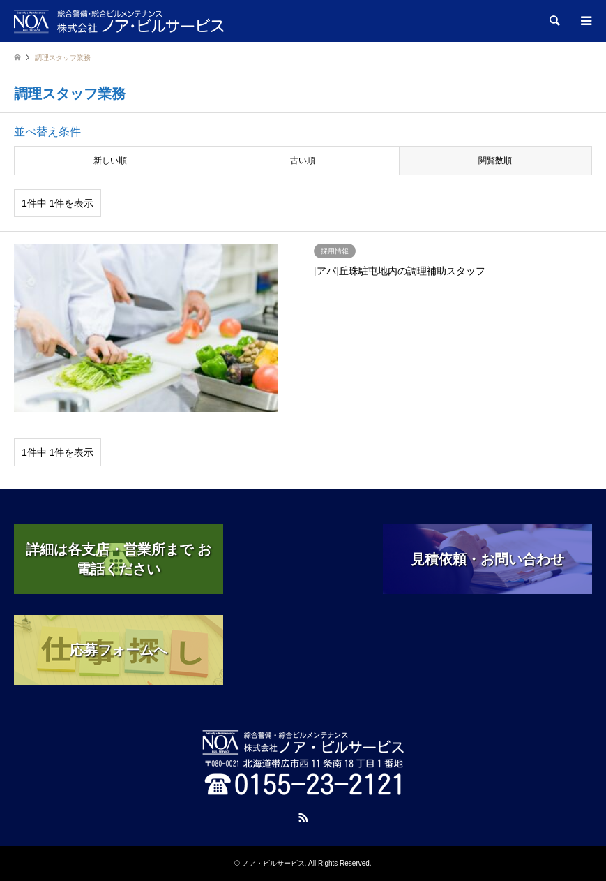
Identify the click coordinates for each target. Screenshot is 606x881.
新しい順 (110, 160)
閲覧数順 (495, 160)
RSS (303, 817)
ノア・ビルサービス (273, 863)
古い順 (302, 160)
